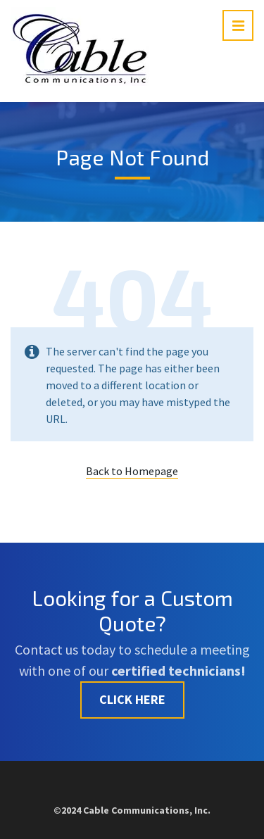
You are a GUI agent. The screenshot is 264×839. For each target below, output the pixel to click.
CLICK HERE (132, 699)
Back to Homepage (132, 471)
